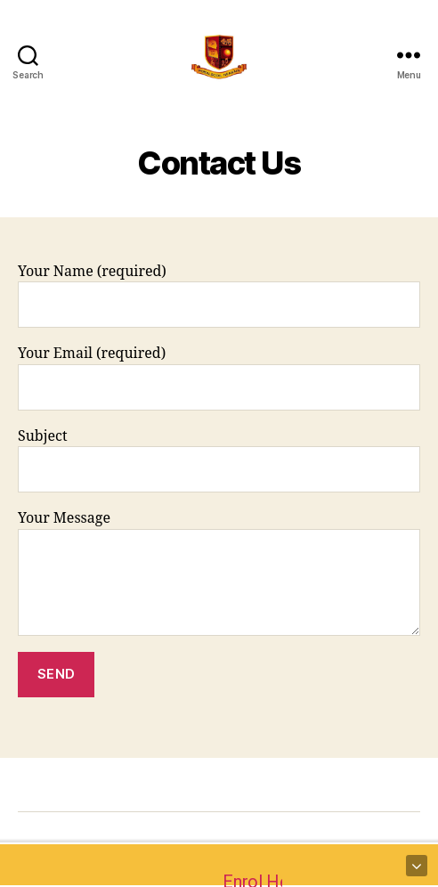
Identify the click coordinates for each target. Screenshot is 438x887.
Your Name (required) (219, 295)
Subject (219, 459)
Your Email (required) (219, 377)
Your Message (219, 572)
